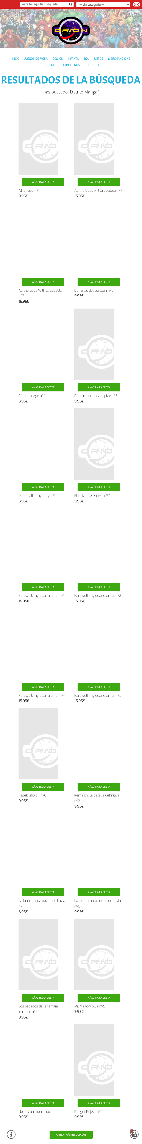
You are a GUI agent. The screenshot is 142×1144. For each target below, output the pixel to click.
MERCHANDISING (119, 59)
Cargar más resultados (71, 1134)
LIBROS (98, 59)
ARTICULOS (51, 65)
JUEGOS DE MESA (36, 59)
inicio (15, 59)
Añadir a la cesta (43, 182)
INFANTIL (73, 59)
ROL (86, 59)
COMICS (58, 59)
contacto (92, 65)
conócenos (71, 65)
